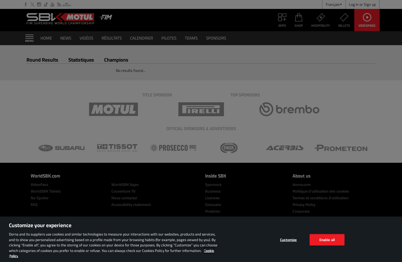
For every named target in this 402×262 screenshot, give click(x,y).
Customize (288, 239)
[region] (201, 239)
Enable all (327, 239)
